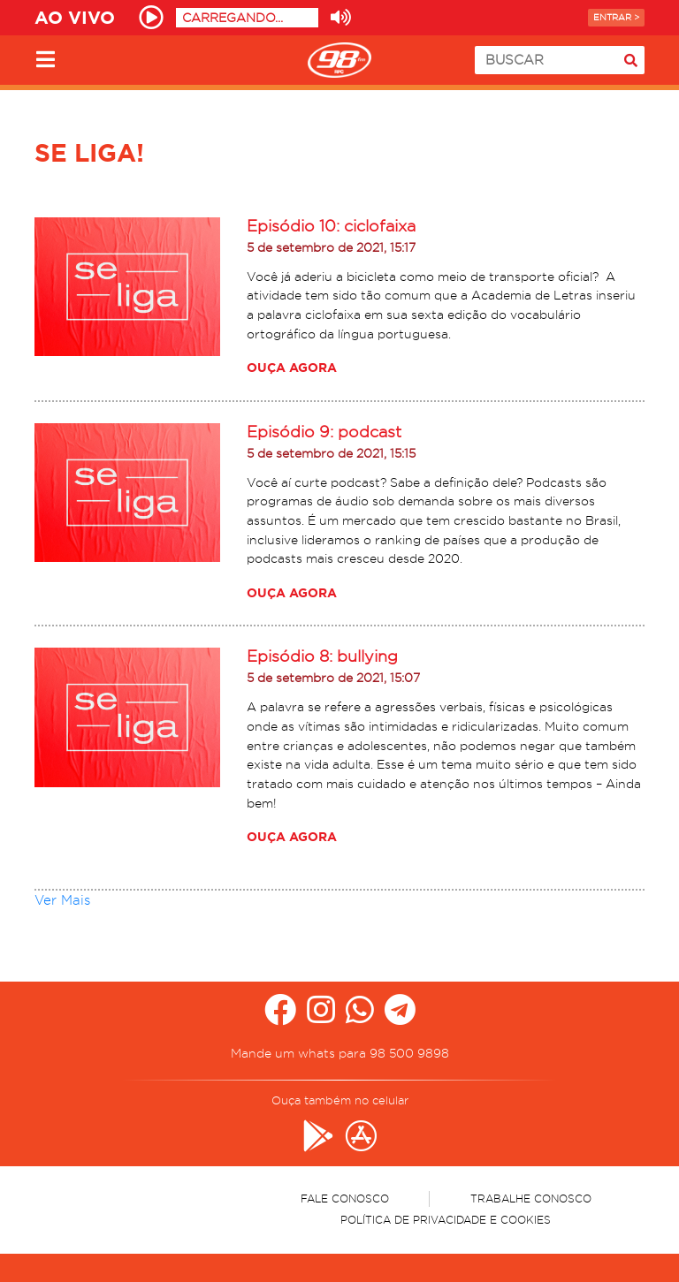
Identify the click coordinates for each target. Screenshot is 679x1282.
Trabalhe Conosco (530, 1198)
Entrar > (616, 17)
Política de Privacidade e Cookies (445, 1219)
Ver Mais (62, 900)
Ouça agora (292, 367)
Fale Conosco (345, 1198)
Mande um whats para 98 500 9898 (340, 1053)
